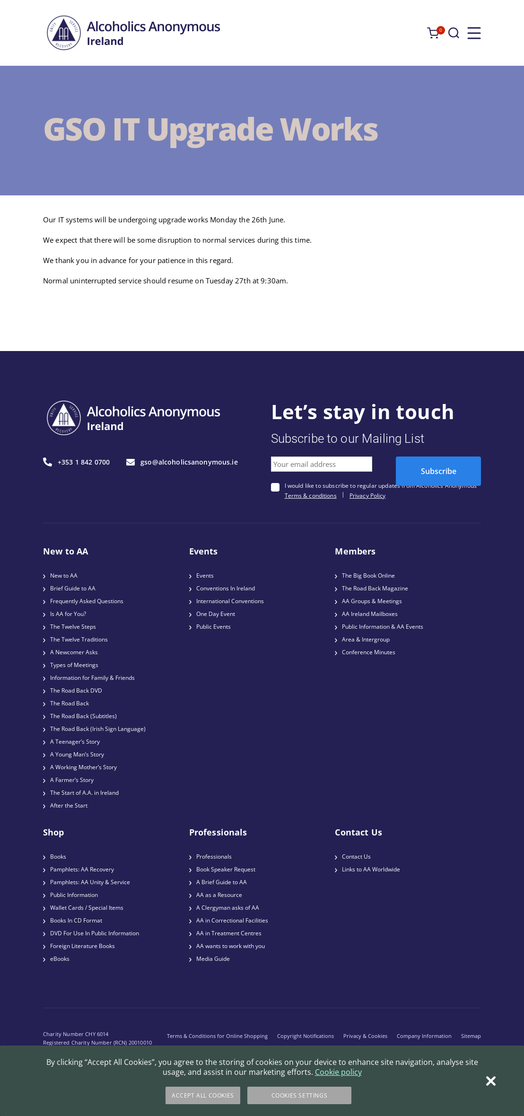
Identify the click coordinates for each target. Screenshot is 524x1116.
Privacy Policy (367, 496)
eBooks (60, 959)
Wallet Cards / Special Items (86, 908)
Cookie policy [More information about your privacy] (338, 1072)
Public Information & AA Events (382, 627)
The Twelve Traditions (79, 639)
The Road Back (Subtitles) (83, 716)
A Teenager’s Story (75, 742)
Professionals (214, 856)
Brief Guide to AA (73, 588)
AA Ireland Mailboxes (370, 614)
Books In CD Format (76, 920)
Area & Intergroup (366, 639)
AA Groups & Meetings (372, 601)
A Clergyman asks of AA (227, 908)
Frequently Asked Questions (86, 601)
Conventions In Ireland (225, 588)
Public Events (213, 627)
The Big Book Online (368, 575)
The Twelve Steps (73, 627)
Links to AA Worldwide (371, 869)
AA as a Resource (219, 895)
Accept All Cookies (203, 1095)
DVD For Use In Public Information (94, 933)
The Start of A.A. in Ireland (84, 793)
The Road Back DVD (76, 690)
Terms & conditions (311, 496)
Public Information (74, 895)
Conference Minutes (368, 652)
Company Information (424, 1035)
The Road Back (69, 703)
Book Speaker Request (225, 869)
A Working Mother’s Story (83, 767)
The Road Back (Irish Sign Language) (98, 729)
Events (205, 575)
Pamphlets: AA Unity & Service (90, 882)
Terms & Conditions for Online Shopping (217, 1035)
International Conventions (230, 601)
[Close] (491, 1081)
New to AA (64, 575)
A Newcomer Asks (74, 652)
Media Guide (213, 959)
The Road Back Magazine (375, 588)
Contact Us (356, 856)
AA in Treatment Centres (229, 933)
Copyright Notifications (305, 1035)
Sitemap (471, 1035)
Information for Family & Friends (92, 678)
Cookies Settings (299, 1095)
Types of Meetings (74, 665)
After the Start (68, 805)
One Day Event (215, 614)
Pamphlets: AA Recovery (82, 869)
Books (58, 856)
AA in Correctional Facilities (232, 920)
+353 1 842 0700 (76, 461)
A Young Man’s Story (77, 754)
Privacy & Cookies (365, 1035)
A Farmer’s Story (72, 780)
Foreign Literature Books (82, 946)
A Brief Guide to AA (221, 882)
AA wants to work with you (230, 946)
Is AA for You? (68, 614)
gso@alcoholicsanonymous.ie (182, 462)
